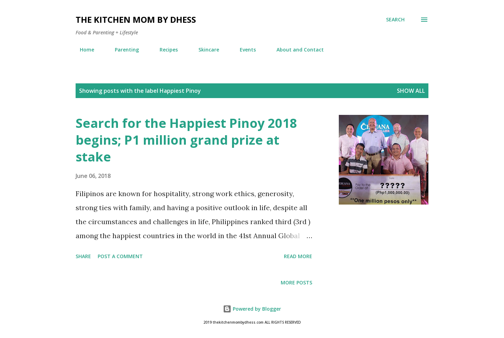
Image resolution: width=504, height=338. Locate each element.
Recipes (164, 49)
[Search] (395, 19)
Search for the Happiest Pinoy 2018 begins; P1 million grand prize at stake (186, 140)
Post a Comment (120, 256)
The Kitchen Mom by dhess (136, 19)
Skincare (204, 49)
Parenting (123, 49)
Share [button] (83, 256)
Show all (411, 91)
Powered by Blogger (252, 308)
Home (83, 49)
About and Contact (296, 49)
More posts (296, 282)
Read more (298, 256)
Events (244, 49)
